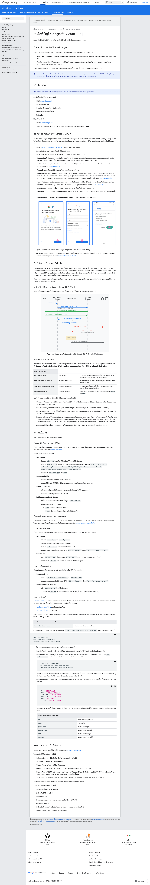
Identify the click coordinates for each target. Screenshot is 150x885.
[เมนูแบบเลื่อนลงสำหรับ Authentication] (36, 2)
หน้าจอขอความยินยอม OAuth (51, 148)
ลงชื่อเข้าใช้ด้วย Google (95, 859)
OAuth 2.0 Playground (74, 750)
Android (52, 873)
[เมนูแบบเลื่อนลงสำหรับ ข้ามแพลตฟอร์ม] (63, 2)
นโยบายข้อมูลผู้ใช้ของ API (35, 859)
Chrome (61, 873)
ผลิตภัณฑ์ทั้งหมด (99, 873)
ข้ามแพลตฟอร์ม (56, 2)
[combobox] (119, 2)
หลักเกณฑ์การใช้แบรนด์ (34, 862)
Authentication (29, 2)
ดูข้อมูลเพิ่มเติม (105, 178)
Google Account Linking (12, 8)
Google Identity (52, 29)
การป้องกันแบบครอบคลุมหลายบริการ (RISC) (79, 2)
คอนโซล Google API (46, 101)
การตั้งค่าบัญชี (54, 166)
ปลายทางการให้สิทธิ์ (56, 450)
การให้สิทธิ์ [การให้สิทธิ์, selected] (43, 2)
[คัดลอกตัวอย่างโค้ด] (115, 686)
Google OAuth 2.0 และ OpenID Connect (101, 862)
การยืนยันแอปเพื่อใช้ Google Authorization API (34, 12)
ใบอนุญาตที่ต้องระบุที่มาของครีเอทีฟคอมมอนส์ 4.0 (61, 819)
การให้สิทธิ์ (61, 29)
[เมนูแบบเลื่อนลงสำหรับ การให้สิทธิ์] (48, 2)
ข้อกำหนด (31, 881)
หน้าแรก (35, 29)
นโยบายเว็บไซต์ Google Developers (46, 821)
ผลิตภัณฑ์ (42, 29)
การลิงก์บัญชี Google (95, 865)
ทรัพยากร (70, 12)
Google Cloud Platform (84, 873)
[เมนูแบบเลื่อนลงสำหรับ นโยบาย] (101, 2)
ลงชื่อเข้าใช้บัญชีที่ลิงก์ (44, 607)
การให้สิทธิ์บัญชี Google (9, 12)
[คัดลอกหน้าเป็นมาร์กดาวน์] (80, 34)
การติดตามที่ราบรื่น (43, 610)
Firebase (70, 873)
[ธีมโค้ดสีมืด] (115, 634)
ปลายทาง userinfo (39, 601)
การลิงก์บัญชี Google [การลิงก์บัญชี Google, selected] (58, 12)
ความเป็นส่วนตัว (39, 881)
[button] (12, 26)
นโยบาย (97, 2)
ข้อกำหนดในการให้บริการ (34, 856)
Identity (9, 2)
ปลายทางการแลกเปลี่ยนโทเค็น (85, 523)
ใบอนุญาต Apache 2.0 (98, 819)
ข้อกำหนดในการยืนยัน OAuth (67, 256)
